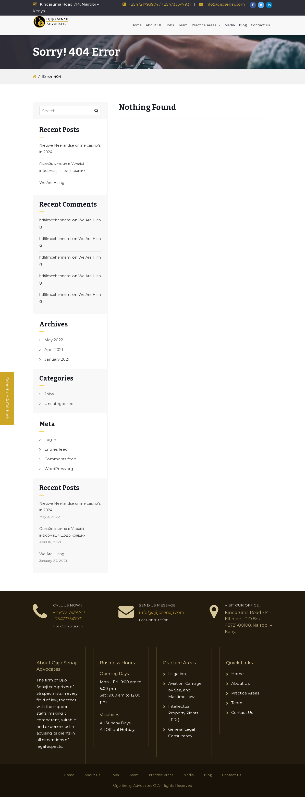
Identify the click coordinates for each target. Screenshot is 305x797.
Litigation (177, 673)
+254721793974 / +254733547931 (160, 4)
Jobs (170, 25)
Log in (50, 439)
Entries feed (56, 449)
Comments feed (60, 459)
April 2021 (53, 349)
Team (183, 25)
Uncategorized (59, 403)
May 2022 (53, 339)
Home (136, 25)
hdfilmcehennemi (55, 220)
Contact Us (260, 25)
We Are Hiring (51, 182)
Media (230, 25)
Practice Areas (204, 25)
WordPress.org (58, 468)
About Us (154, 25)
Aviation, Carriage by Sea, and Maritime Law (185, 690)
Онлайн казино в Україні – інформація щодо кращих (63, 167)
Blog (243, 25)
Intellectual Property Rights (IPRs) (183, 713)
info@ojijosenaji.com (225, 4)
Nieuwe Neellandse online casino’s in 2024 (70, 148)
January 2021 (56, 359)
